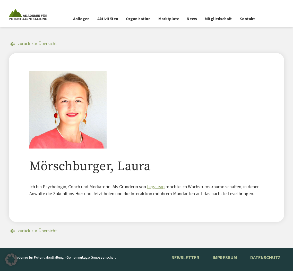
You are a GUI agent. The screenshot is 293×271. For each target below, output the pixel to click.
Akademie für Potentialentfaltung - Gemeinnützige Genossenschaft (64, 257)
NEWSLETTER (185, 257)
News (192, 18)
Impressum (225, 257)
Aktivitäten (107, 18)
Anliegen (81, 18)
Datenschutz (265, 257)
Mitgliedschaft (218, 18)
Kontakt (247, 18)
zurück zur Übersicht (37, 43)
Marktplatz (168, 18)
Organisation (138, 18)
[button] (11, 259)
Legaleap (156, 187)
